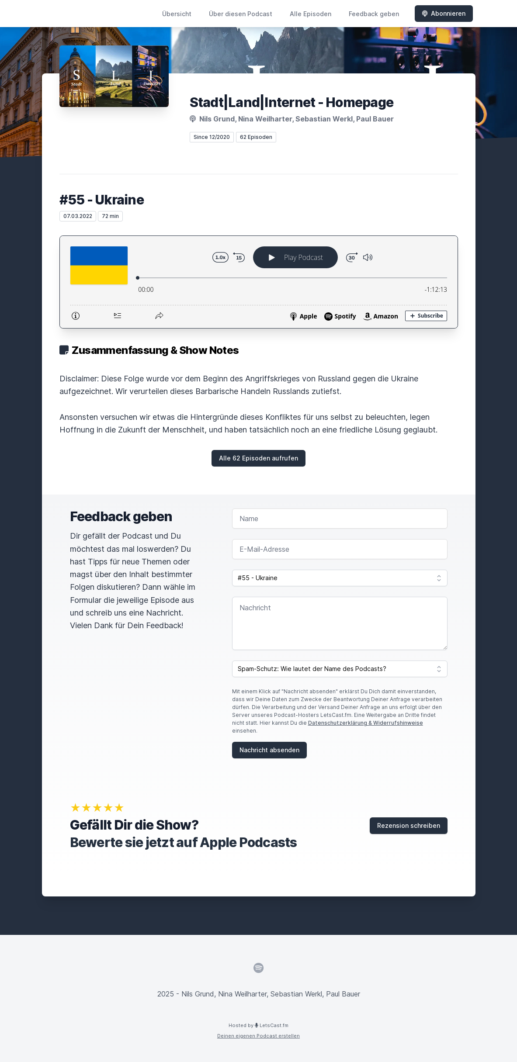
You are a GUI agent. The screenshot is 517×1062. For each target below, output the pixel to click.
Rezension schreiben (408, 825)
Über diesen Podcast (240, 13)
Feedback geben (374, 13)
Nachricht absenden (269, 750)
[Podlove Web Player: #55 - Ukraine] (259, 282)
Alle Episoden (310, 13)
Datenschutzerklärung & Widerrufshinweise (365, 723)
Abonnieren (443, 13)
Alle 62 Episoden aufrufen (258, 458)
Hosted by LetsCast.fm (258, 1025)
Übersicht (176, 13)
